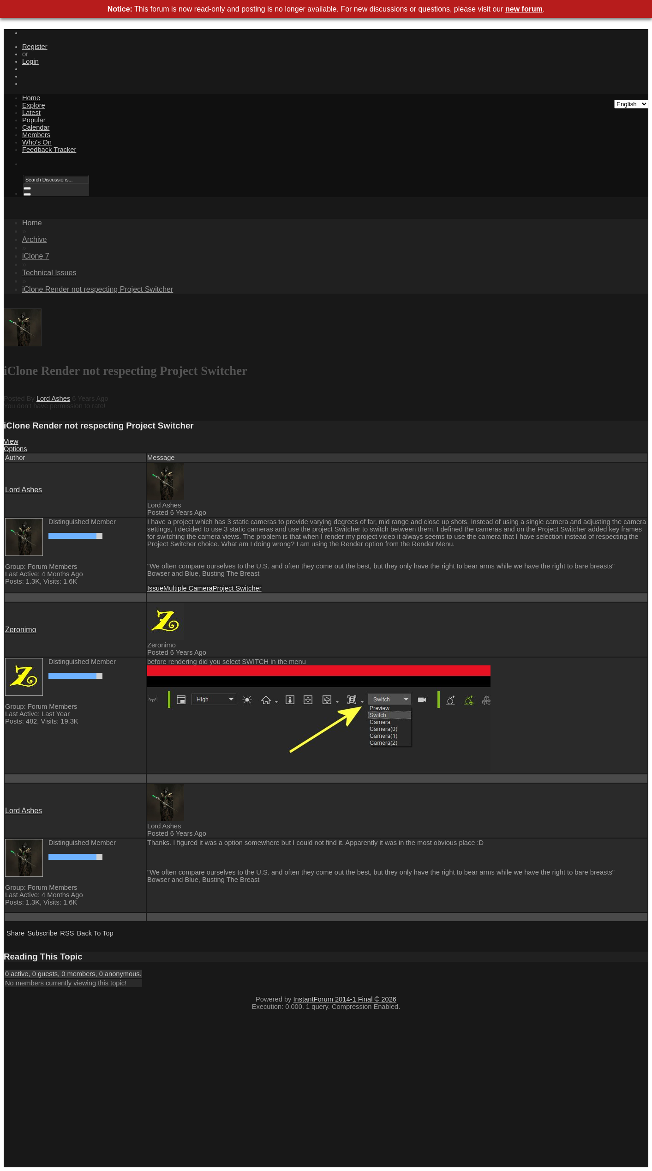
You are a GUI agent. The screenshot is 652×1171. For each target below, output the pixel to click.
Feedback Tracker (49, 149)
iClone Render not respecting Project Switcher (97, 289)
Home (31, 98)
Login (30, 61)
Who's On (37, 142)
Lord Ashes (53, 398)
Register (35, 46)
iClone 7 (35, 256)
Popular (34, 120)
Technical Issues (49, 273)
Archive (34, 239)
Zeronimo (20, 630)
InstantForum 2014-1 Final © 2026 (344, 999)
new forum (524, 9)
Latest (31, 112)
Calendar (35, 127)
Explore (33, 105)
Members (36, 135)
